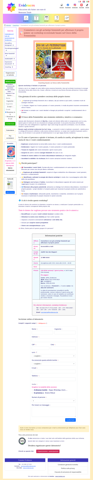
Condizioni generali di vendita (68, 465)
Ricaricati (10, 158)
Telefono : (36, 376)
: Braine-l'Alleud (44, 393)
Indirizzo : (35, 337)
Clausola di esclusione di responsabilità (68, 472)
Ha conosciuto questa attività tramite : (45, 360)
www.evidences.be (28, 468)
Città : (53, 345)
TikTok (87, 7)
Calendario (10, 130)
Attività (46, 21)
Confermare (70, 420)
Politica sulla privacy (68, 468)
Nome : (35, 329)
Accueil (62, 7)
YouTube (81, 7)
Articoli (57, 21)
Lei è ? (34, 352)
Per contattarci (10, 137)
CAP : (34, 345)
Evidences (27, 5)
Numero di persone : (39, 397)
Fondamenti (36, 21)
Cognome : (58, 329)
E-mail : (35, 368)
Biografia (25, 21)
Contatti (66, 21)
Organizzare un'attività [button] (10, 74)
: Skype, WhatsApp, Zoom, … (50, 390)
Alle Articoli (10, 192)
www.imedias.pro (60, 476)
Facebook (68, 7)
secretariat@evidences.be (49, 312)
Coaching (16, 25)
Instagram (75, 7)
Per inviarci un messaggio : (41, 405)
